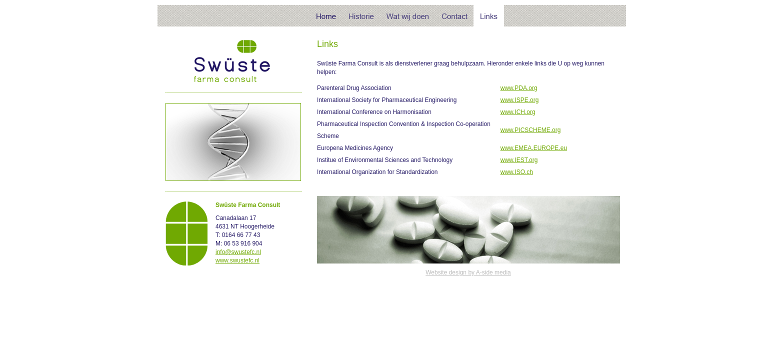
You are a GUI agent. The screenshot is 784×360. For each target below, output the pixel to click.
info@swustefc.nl (238, 252)
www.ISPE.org (519, 100)
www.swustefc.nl (238, 260)
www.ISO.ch (516, 172)
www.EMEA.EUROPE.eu (533, 148)
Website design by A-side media (468, 272)
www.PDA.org (519, 88)
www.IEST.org (519, 160)
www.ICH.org (518, 112)
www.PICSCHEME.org (530, 130)
